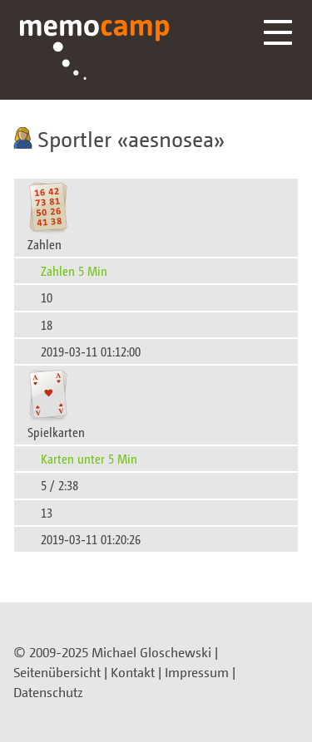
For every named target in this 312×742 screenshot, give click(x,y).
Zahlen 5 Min (74, 270)
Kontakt (133, 672)
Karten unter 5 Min (89, 458)
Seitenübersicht (57, 672)
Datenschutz (48, 692)
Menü (278, 32)
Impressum (197, 672)
